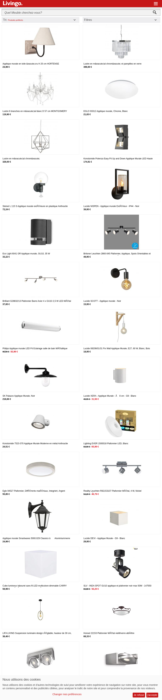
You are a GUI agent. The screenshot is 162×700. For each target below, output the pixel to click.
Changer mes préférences (67, 694)
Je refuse (139, 695)
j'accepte (152, 695)
